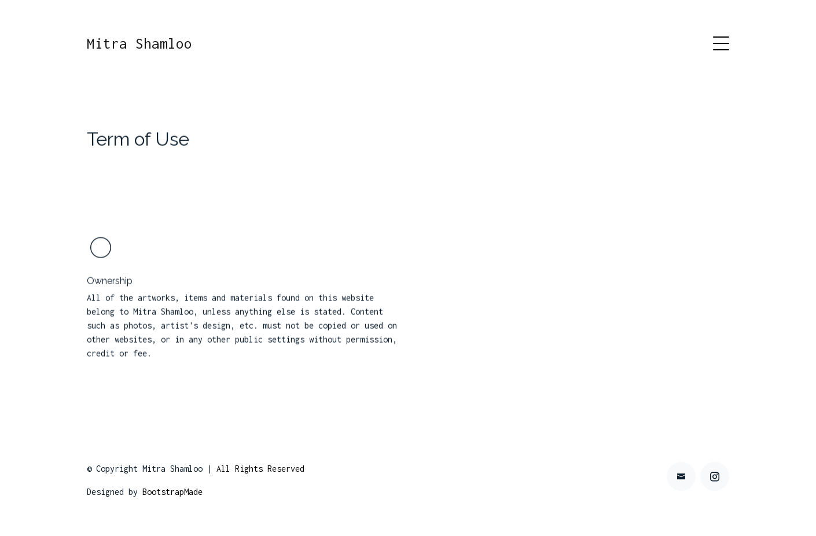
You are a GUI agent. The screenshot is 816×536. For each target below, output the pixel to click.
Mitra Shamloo (139, 43)
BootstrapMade (172, 492)
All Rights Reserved (260, 468)
